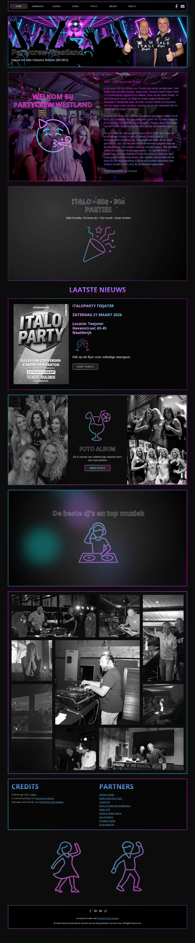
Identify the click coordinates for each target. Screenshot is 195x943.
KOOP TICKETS (85, 366)
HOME (19, 6)
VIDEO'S (132, 6)
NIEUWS (113, 6)
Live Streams (106, 817)
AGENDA (56, 6)
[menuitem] (19, 6)
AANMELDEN (37, 6)
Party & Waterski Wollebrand (114, 805)
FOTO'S (94, 6)
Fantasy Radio (106, 794)
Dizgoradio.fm (106, 824)
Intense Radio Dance (110, 813)
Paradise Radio (107, 820)
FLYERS (75, 6)
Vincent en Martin (44, 798)
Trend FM (104, 802)
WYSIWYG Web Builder (51, 802)
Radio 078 (104, 809)
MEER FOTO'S (97, 467)
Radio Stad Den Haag (110, 798)
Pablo (33, 794)
